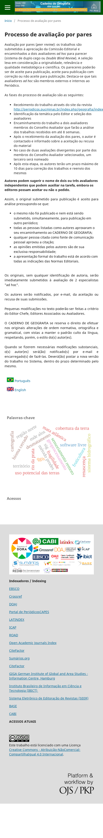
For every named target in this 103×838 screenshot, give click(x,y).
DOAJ (13, 604)
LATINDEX (16, 619)
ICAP (12, 627)
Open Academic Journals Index (32, 643)
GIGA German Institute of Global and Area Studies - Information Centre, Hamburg (48, 676)
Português (18, 381)
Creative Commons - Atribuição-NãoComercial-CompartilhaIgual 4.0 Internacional (44, 751)
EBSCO (14, 588)
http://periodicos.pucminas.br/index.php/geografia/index (58, 109)
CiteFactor (16, 650)
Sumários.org (19, 658)
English (16, 390)
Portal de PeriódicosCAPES (29, 612)
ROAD (13, 635)
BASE (13, 706)
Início (8, 21)
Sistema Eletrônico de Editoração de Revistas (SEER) (48, 698)
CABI (12, 714)
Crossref (15, 596)
